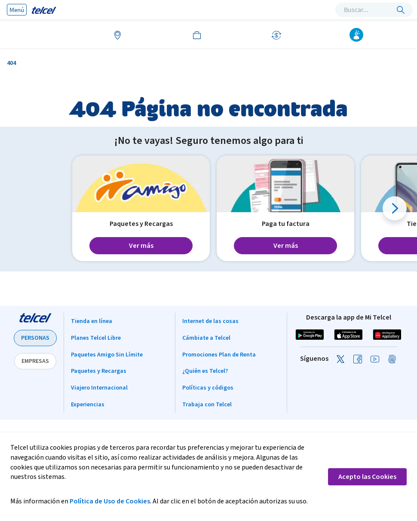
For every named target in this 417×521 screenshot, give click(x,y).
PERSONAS (35, 338)
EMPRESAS (35, 361)
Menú (16, 10)
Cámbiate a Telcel (206, 338)
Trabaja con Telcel (207, 404)
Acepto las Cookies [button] (367, 476)
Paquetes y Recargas (98, 371)
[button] (395, 208)
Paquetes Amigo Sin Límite (107, 354)
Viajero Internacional (99, 388)
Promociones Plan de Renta (219, 354)
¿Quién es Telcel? (205, 371)
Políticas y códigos (207, 388)
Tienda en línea (91, 321)
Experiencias (87, 404)
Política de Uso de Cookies (110, 501)
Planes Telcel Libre (96, 338)
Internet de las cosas (210, 321)
